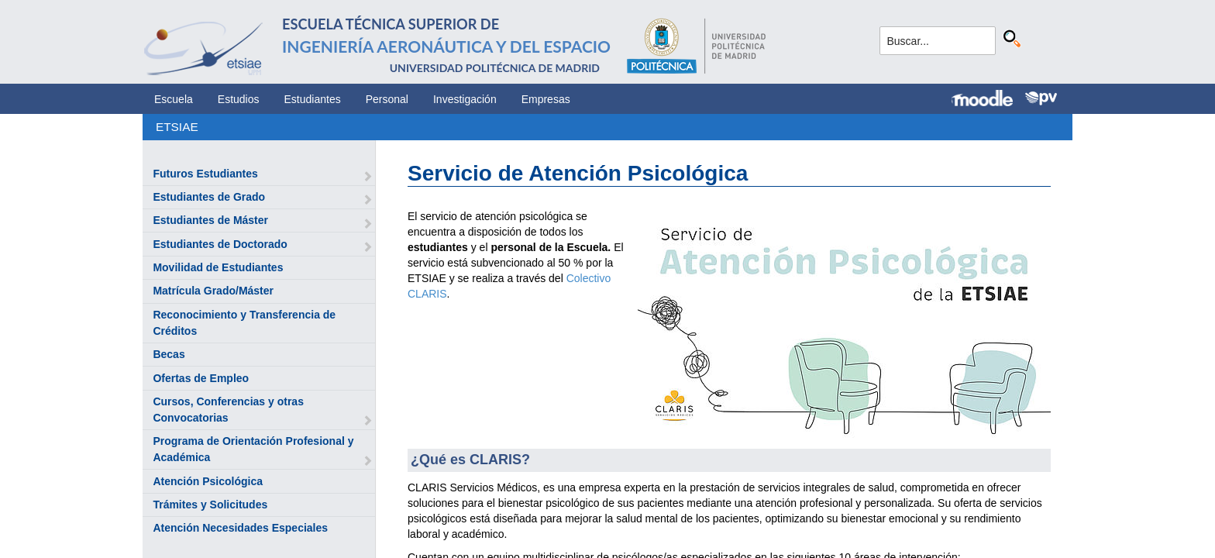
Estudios (239, 99)
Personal (387, 99)
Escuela (173, 99)
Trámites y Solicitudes (210, 504)
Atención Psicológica (208, 481)
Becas (168, 354)
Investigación (465, 99)
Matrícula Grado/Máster (213, 290)
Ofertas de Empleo (201, 378)
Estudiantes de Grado (209, 197)
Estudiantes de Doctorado (220, 244)
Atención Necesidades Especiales (240, 528)
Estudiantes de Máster (210, 220)
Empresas (545, 99)
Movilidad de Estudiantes (218, 267)
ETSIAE (177, 126)
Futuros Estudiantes (205, 173)
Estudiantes (312, 99)
